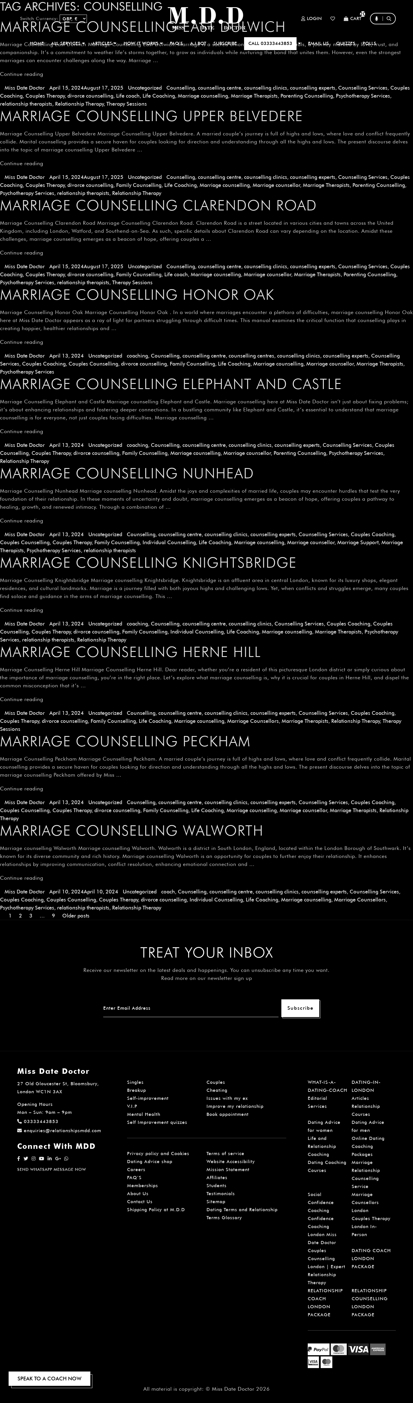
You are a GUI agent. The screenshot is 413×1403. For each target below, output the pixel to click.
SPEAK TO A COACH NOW (49, 1379)
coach (168, 892)
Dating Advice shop (149, 1161)
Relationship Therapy (79, 104)
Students (216, 1185)
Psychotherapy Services (363, 96)
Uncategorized (145, 88)
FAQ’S (176, 43)
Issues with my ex (227, 1098)
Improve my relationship (235, 1106)
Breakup (136, 1090)
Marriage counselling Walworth (132, 830)
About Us (138, 1193)
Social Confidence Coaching (321, 1202)
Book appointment (227, 1114)
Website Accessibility (230, 1161)
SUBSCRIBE (225, 43)
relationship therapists (26, 104)
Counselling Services (362, 88)
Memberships (142, 1185)
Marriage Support (358, 542)
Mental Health (143, 1114)
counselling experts (312, 88)
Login (311, 18)
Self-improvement (148, 1098)
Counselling (180, 88)
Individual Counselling (169, 542)
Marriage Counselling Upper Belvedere (151, 116)
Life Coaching (159, 96)
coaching (137, 356)
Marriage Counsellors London (365, 1202)
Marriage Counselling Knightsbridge (148, 562)
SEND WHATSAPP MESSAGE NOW (51, 1169)
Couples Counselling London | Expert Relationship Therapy (326, 1266)
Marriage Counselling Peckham (125, 741)
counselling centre (219, 88)
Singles (135, 1082)
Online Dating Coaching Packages (368, 1146)
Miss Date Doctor (25, 88)
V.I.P (132, 1106)
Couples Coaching (44, 364)
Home (37, 43)
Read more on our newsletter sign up (206, 978)
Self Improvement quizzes (157, 1122)
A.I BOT (198, 43)
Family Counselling (138, 185)
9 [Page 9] (53, 916)
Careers (136, 1169)
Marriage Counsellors (253, 721)
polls (369, 43)
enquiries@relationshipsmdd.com (59, 1130)
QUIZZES (345, 43)
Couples (215, 1082)
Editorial (317, 1098)
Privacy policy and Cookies (158, 1153)
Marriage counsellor (276, 185)
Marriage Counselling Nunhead (127, 473)
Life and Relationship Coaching (322, 1146)
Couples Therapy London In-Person (371, 1226)
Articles (360, 1098)
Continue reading (21, 74)
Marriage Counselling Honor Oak (137, 294)
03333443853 (38, 1121)
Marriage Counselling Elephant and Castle (171, 383)
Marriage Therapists (254, 96)
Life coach (128, 96)
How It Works (143, 43)
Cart (352, 18)
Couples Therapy (45, 96)
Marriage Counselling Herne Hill (130, 651)
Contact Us (140, 1201)
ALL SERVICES (68, 43)
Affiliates (216, 1177)
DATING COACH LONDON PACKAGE (371, 1258)
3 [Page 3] (30, 916)
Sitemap (215, 1201)
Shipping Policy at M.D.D (156, 1209)
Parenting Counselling (306, 96)
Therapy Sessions (126, 104)
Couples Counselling (93, 364)
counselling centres (251, 356)
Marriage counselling (203, 96)
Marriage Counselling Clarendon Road (158, 205)
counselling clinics (265, 88)
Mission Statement (228, 1169)
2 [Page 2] (20, 916)
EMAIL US (318, 43)
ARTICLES (104, 43)
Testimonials (220, 1193)
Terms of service (225, 1153)
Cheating (216, 1090)
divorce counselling (90, 96)
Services (317, 1106)
